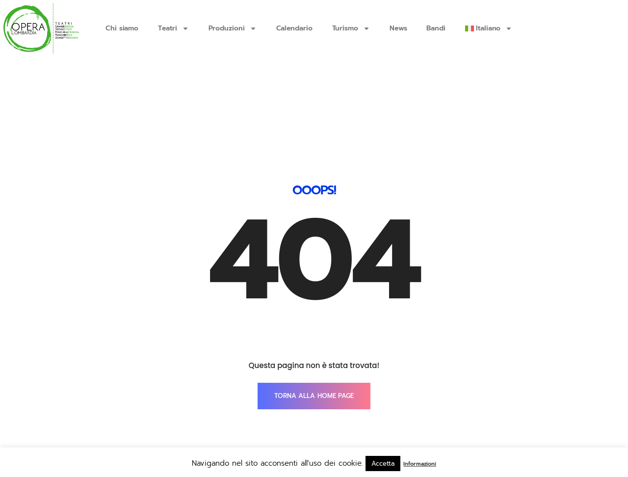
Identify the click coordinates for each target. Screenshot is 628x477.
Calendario (294, 28)
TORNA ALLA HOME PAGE (314, 334)
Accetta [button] (382, 463)
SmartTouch (527, 425)
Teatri (173, 28)
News (398, 28)
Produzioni (233, 28)
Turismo (351, 28)
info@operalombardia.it (159, 425)
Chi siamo (121, 28)
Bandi (435, 28)
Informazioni (419, 464)
